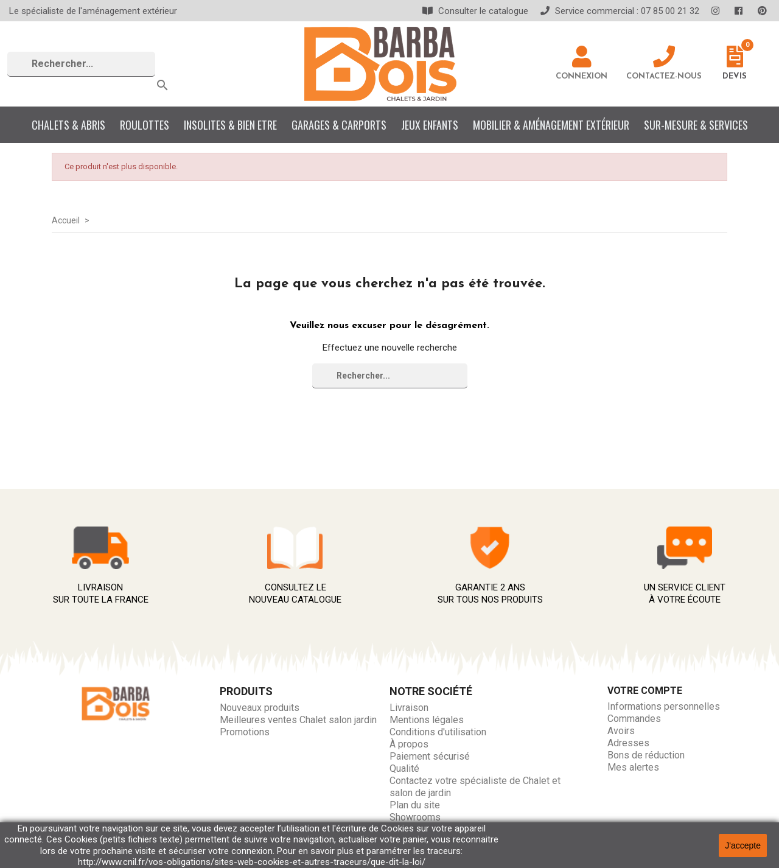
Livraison (409, 707)
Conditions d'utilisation (438, 732)
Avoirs (621, 731)
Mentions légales (427, 720)
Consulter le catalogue (475, 10)
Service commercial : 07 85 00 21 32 (619, 10)
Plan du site (415, 805)
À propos (409, 744)
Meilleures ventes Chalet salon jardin (298, 720)
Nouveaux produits (259, 707)
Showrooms (415, 817)
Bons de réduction (646, 755)
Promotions (245, 732)
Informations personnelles (663, 706)
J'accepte (743, 845)
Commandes (634, 718)
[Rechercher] (81, 64)
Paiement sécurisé (430, 756)
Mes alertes (633, 767)
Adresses (628, 743)
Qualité (404, 768)
